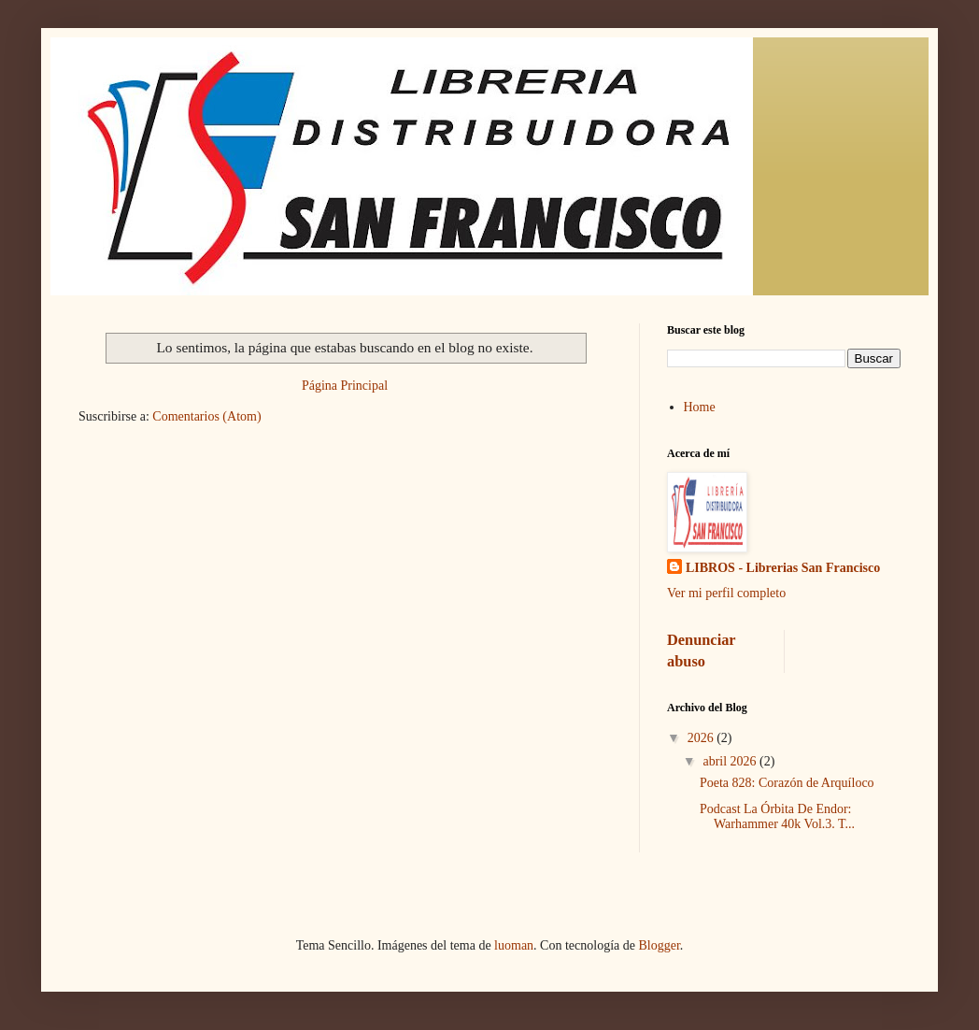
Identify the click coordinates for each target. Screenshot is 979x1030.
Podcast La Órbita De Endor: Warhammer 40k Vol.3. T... (777, 817)
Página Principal (345, 386)
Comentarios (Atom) (206, 416)
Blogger (658, 945)
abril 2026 (730, 761)
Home (700, 407)
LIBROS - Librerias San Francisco (783, 568)
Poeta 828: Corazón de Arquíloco (787, 783)
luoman (513, 945)
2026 (702, 738)
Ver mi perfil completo (726, 593)
